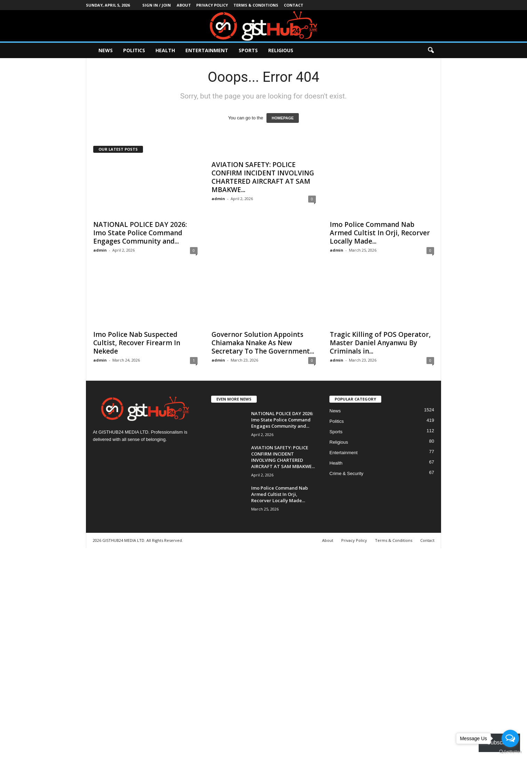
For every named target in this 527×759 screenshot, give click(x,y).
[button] (430, 50)
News (105, 50)
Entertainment (206, 50)
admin (100, 250)
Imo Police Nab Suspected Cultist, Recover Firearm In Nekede (136, 343)
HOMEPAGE (283, 118)
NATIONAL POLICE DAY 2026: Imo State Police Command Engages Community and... (140, 233)
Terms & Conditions (255, 5)
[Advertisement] (208, 652)
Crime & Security (346, 473)
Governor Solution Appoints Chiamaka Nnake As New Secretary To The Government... (262, 343)
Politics (134, 50)
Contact (293, 5)
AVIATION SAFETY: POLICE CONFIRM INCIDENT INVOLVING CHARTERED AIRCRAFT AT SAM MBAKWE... (262, 177)
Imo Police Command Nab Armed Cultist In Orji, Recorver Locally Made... (380, 233)
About (184, 5)
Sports (248, 50)
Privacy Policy (212, 5)
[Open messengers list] (510, 738)
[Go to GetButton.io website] (510, 752)
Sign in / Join (156, 5)
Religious (280, 50)
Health (165, 50)
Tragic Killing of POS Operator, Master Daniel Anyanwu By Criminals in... (380, 343)
